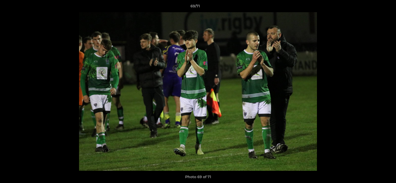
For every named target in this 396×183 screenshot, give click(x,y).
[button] (375, 7)
